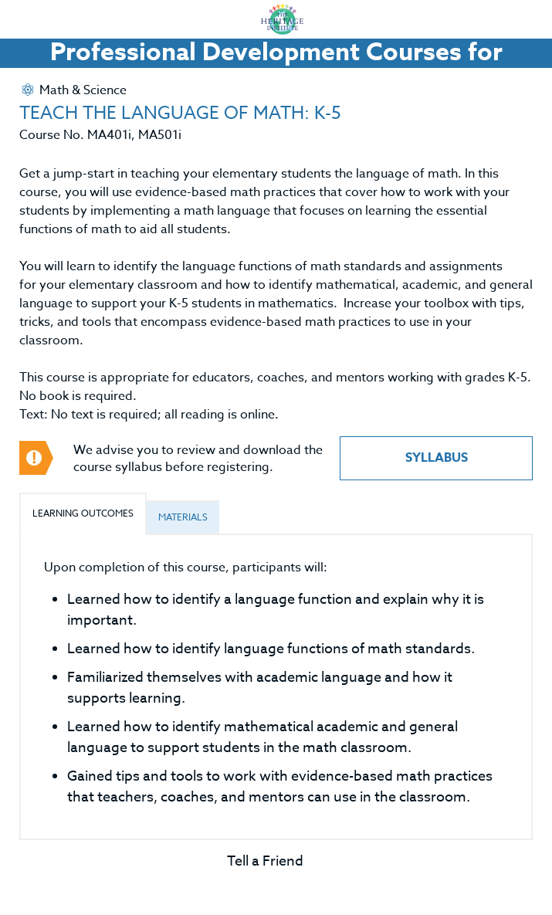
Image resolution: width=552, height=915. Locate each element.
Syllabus (436, 458)
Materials (183, 517)
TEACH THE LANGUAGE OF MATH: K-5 (180, 113)
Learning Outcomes (83, 513)
